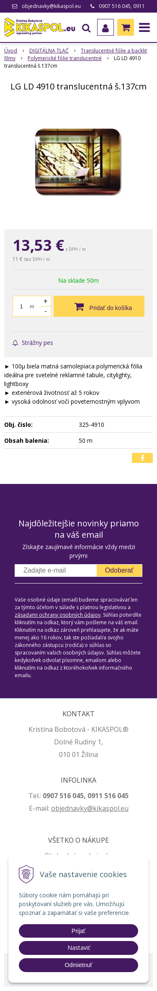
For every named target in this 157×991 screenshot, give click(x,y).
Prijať (78, 931)
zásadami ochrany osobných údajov (57, 614)
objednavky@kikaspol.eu (51, 6)
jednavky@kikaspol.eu (94, 808)
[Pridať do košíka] (99, 306)
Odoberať (119, 570)
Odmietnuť (79, 965)
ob (55, 808)
